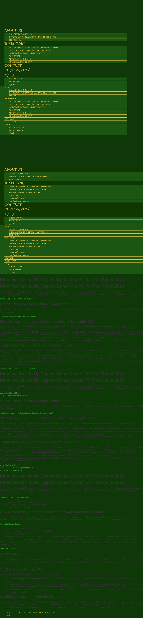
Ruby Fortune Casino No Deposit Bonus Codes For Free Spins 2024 (26, 413)
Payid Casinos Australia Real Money (14, 396)
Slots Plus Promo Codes (9, 465)
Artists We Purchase (20, 59)
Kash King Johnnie (7, 549)
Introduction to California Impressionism (32, 37)
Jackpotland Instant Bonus (10, 393)
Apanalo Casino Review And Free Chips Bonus (18, 299)
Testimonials (16, 96)
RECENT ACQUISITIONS (20, 116)
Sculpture (14, 56)
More (9, 75)
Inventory (14, 44)
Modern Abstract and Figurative (27, 53)
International (17, 79)
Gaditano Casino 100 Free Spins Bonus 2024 (17, 368)
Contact (13, 66)
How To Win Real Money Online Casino (15, 498)
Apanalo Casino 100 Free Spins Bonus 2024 (17, 468)
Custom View (16, 70)
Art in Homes (16, 82)
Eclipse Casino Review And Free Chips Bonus (18, 316)
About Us (13, 30)
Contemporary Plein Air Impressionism (30, 50)
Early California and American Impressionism (34, 47)
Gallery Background (20, 34)
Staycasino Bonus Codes (10, 524)
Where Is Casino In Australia (11, 470)
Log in (12, 84)
